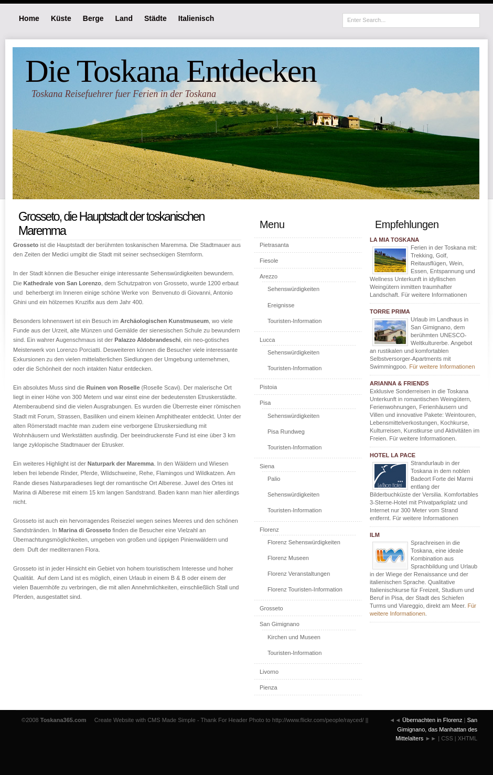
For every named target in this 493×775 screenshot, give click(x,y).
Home (29, 18)
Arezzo (268, 276)
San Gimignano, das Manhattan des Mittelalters (436, 729)
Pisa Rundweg (286, 431)
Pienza (268, 687)
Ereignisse (280, 305)
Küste (61, 18)
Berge (93, 18)
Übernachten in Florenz (432, 720)
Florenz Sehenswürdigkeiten (303, 542)
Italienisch (196, 18)
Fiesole (269, 260)
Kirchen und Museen (293, 637)
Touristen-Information (294, 321)
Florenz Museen (288, 558)
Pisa (265, 403)
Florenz (269, 529)
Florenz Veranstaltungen (298, 574)
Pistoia (268, 387)
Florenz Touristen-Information (304, 589)
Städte (155, 18)
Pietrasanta (274, 245)
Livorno (269, 672)
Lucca (267, 340)
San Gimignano (279, 624)
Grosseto (271, 608)
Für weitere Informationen (442, 366)
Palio (273, 479)
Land (124, 18)
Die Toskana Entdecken (170, 71)
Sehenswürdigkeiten (293, 289)
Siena (267, 466)
